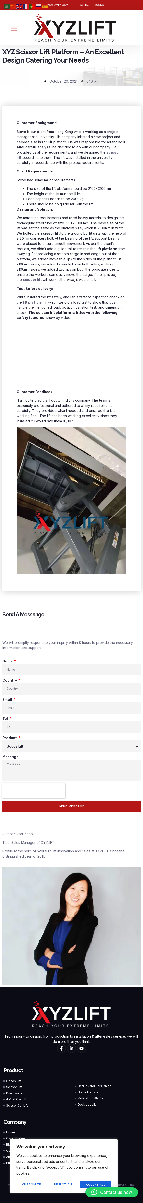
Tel (5, 718)
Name (7, 661)
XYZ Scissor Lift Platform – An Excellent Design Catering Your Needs (63, 56)
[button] (14, 28)
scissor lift (32, 280)
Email (7, 699)
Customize (31, 1184)
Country (10, 680)
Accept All (95, 1184)
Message (10, 757)
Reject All (63, 1184)
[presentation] (33, 790)
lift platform (33, 302)
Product (10, 738)
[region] (64, 1166)
